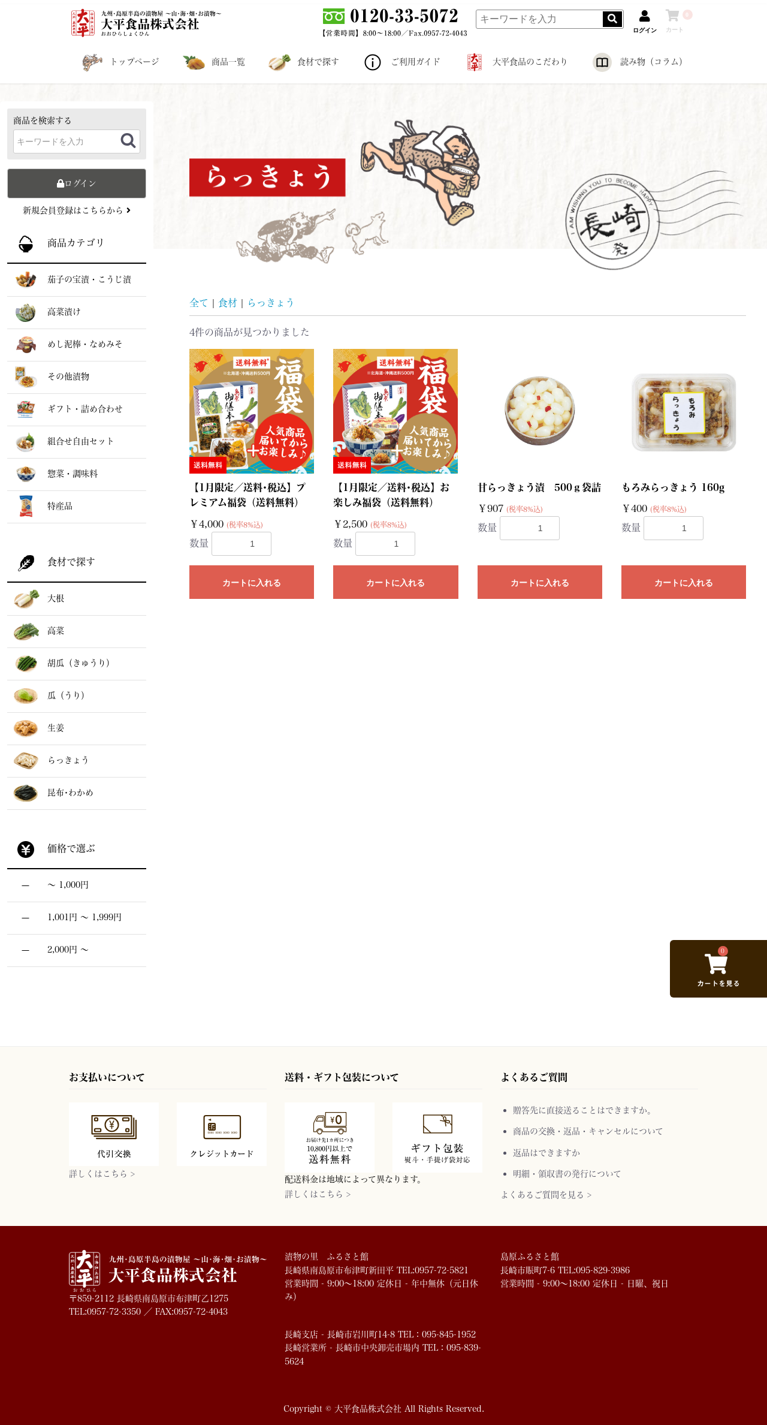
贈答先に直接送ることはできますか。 (584, 1110)
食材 (227, 302)
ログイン (76, 183)
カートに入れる (251, 583)
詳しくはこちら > (102, 1173)
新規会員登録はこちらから (77, 210)
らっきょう (271, 302)
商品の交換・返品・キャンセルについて (588, 1131)
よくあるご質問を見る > (545, 1194)
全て (199, 302)
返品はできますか (546, 1152)
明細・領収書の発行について (567, 1173)
